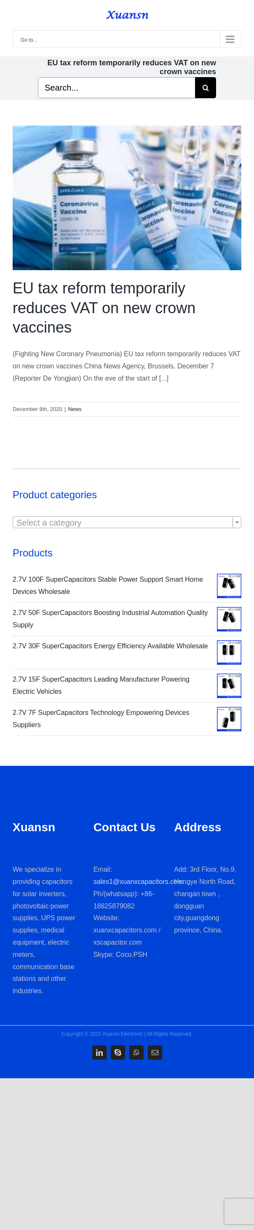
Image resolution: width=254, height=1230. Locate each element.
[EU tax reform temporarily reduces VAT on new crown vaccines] (127, 198)
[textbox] (127, 523)
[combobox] (127, 522)
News (75, 409)
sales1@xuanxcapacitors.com (138, 881)
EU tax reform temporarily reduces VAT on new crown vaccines (104, 307)
